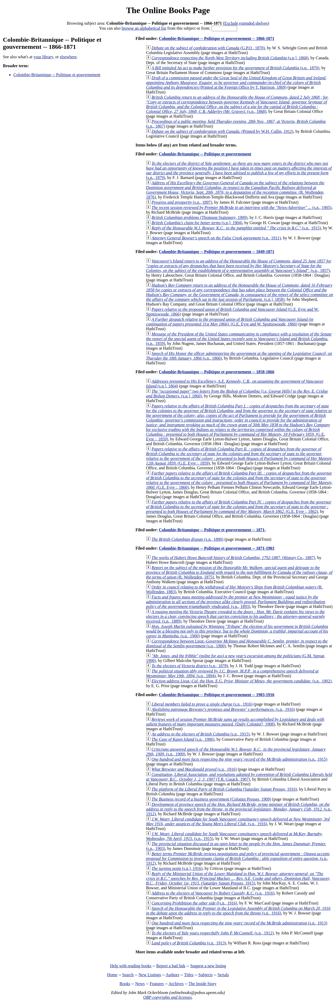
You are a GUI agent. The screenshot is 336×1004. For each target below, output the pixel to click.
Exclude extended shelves (246, 23)
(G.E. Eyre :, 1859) (239, 422)
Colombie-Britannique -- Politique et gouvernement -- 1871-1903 (216, 548)
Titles (188, 975)
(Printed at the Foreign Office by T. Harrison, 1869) (236, 83)
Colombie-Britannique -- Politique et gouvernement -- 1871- (212, 530)
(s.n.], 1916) (176, 868)
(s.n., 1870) (235, 68)
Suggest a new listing (208, 966)
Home (112, 975)
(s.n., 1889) (235, 616)
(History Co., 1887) (233, 557)
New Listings (150, 975)
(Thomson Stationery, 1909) (199, 217)
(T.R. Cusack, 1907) (239, 776)
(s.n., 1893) (235, 602)
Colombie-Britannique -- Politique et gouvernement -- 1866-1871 (216, 38)
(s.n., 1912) (239, 809)
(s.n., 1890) (187, 539)
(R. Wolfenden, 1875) (239, 572)
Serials (223, 975)
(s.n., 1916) (202, 704)
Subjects (205, 975)
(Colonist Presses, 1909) (211, 799)
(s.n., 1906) (182, 739)
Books (124, 983)
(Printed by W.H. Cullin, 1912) (222, 131)
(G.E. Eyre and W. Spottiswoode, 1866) (229, 321)
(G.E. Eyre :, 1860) (239, 480)
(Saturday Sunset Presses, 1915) (238, 878)
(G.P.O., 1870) (208, 48)
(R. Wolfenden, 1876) (235, 190)
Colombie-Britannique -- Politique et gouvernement (56, 74)
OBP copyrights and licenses (167, 997)
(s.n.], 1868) (229, 58)
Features (157, 983)
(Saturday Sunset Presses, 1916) (224, 789)
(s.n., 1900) (237, 631)
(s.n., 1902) (241, 681)
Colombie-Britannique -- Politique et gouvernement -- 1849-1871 (216, 251)
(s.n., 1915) (236, 228)
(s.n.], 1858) (239, 292)
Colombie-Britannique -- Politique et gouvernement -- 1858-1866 (216, 372)
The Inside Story (202, 983)
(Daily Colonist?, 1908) (235, 721)
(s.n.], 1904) (196, 222)
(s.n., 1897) (181, 202)
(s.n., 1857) (238, 266)
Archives (176, 983)
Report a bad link (170, 966)
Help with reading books (130, 966)
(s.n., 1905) (241, 207)
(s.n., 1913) (239, 923)
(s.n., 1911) (216, 238)
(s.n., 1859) (239, 339)
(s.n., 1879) (239, 170)
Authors (172, 975)
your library (43, 57)
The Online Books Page (168, 10)
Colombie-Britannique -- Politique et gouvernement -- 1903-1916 (216, 694)
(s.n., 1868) (237, 104)
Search (128, 975)
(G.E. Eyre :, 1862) (238, 507)
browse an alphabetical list (144, 28)
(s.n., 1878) (189, 666)
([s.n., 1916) (194, 903)
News (140, 983)
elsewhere (68, 57)
